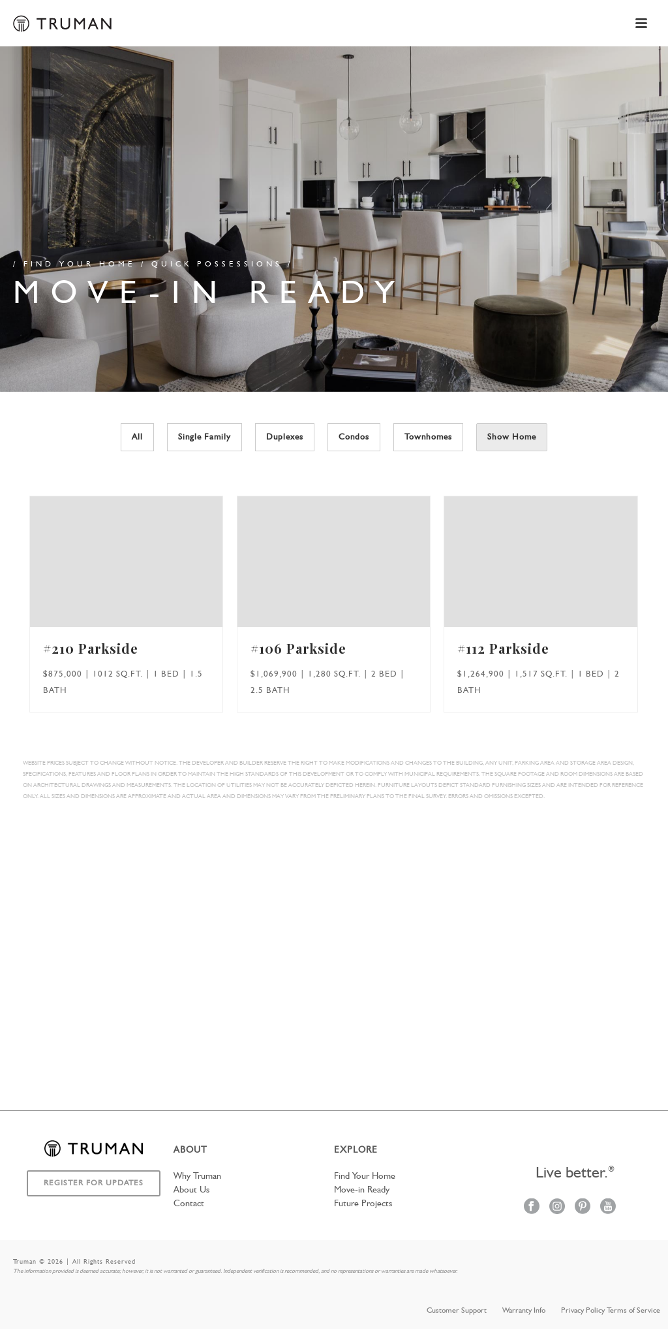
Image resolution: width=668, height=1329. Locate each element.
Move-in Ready (361, 1189)
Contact (189, 1203)
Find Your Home (364, 1176)
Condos (354, 437)
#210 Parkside (90, 648)
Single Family (204, 437)
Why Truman (197, 1176)
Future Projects (363, 1203)
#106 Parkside (298, 648)
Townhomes (428, 437)
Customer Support (457, 1311)
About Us (191, 1189)
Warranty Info (523, 1311)
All (137, 437)
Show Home (511, 437)
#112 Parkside (503, 648)
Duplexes (284, 437)
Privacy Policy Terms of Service (610, 1311)
